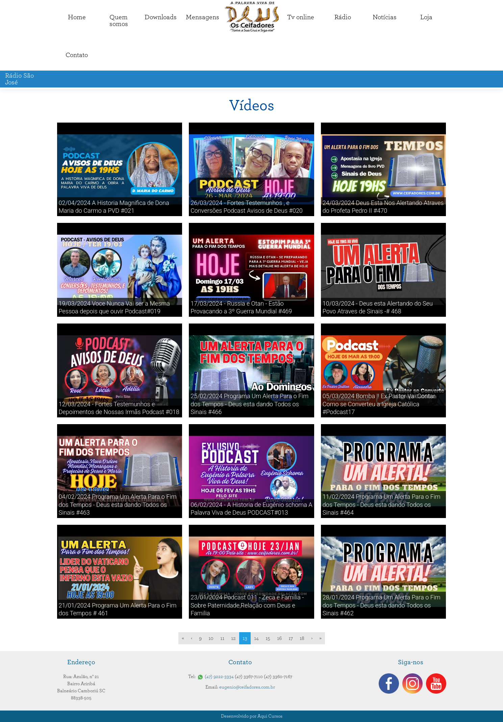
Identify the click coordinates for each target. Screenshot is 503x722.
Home (77, 17)
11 (222, 638)
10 (210, 638)
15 (268, 638)
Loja (426, 17)
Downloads (161, 17)
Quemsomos (118, 20)
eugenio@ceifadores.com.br (247, 687)
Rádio (342, 17)
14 (256, 638)
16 (279, 638)
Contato (77, 55)
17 (290, 638)
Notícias (385, 17)
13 (245, 638)
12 (233, 638)
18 (302, 638)
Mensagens (202, 17)
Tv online (300, 17)
